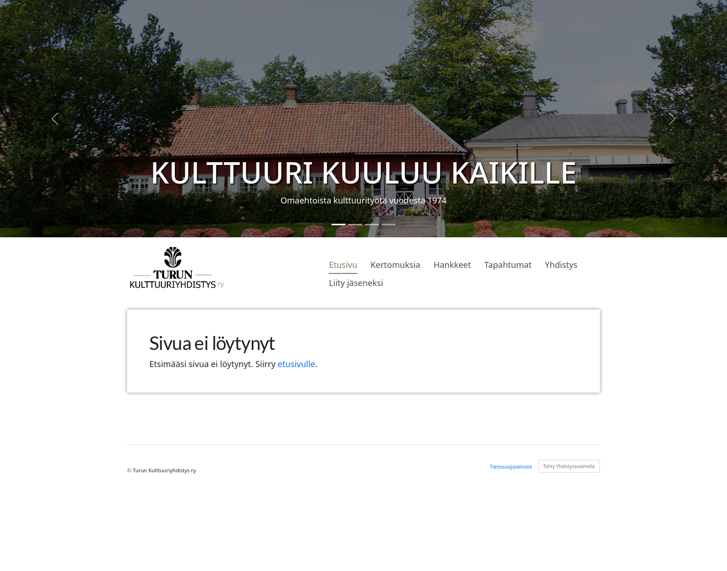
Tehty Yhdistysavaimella (569, 466)
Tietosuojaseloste (511, 466)
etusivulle (296, 363)
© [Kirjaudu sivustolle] (130, 470)
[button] (54, 118)
